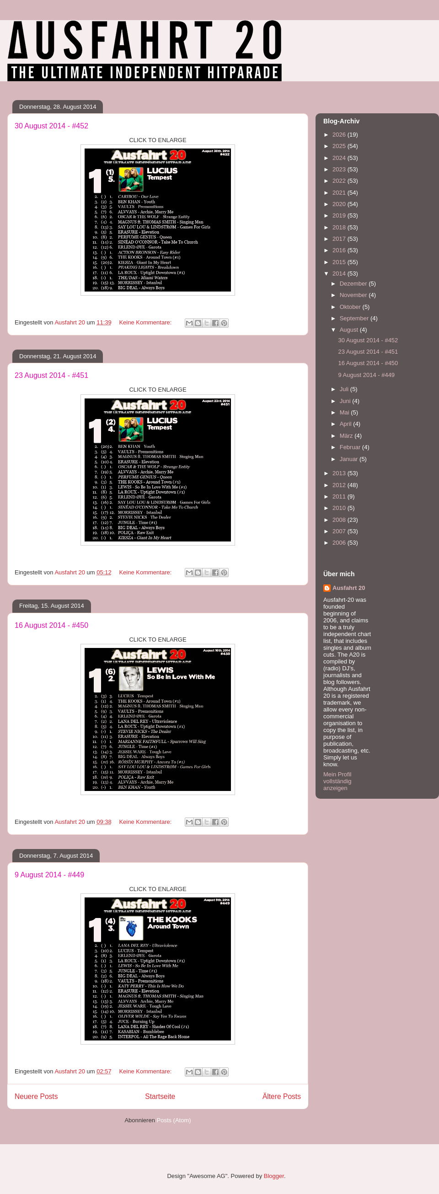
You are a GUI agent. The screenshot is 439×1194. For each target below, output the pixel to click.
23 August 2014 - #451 (51, 375)
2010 (340, 507)
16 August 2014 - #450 (51, 625)
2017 (340, 238)
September (355, 318)
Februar (351, 447)
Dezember (354, 283)
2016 (340, 250)
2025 (340, 146)
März (347, 435)
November (354, 295)
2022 (340, 180)
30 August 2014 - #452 (51, 126)
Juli (345, 389)
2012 (340, 485)
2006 (340, 542)
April (346, 423)
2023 (340, 169)
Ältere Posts (281, 1096)
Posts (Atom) (174, 1120)
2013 (340, 473)
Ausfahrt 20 (348, 587)
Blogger (274, 1176)
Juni (346, 401)
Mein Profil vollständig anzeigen (337, 781)
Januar (349, 459)
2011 (340, 496)
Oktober (351, 306)
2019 (340, 215)
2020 (340, 204)
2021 (340, 192)
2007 (340, 531)
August (350, 329)
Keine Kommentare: (146, 322)
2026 (340, 134)
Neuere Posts (36, 1096)
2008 (340, 519)
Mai (345, 412)
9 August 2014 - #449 (49, 875)
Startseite (160, 1096)
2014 (340, 273)
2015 (340, 262)
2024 (340, 157)
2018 (340, 227)
